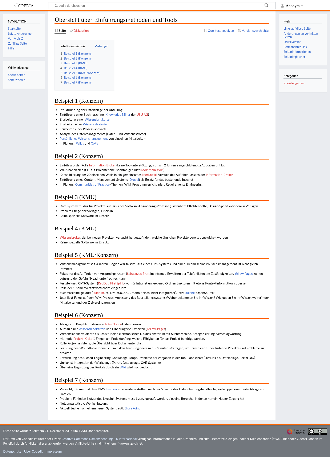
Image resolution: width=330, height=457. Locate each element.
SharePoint (132, 408)
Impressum (54, 451)
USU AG (142, 114)
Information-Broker (219, 175)
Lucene (190, 293)
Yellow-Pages (156, 329)
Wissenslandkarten (92, 329)
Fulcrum (98, 293)
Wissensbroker (70, 237)
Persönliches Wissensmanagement (84, 138)
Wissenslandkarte (97, 119)
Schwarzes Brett (138, 273)
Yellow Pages (244, 273)
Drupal (134, 179)
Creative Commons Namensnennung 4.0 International (99, 439)
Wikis (80, 143)
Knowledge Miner (117, 114)
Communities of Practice (92, 184)
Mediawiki (149, 175)
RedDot (103, 283)
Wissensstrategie (95, 124)
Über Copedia (33, 451)
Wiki (123, 367)
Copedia (24, 5)
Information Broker (102, 165)
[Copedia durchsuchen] (161, 5)
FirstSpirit (117, 283)
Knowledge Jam (293, 83)
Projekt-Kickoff (83, 338)
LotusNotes (113, 324)
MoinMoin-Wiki (152, 170)
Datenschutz (12, 451)
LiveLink (111, 389)
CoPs (94, 143)
